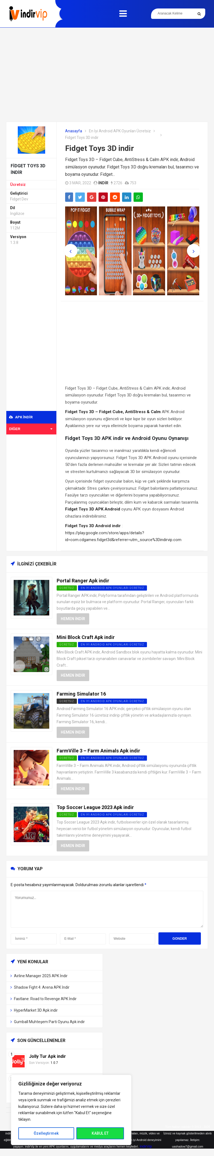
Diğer (30, 429)
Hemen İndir (73, 619)
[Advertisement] (107, 74)
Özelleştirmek (46, 1133)
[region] (71, 1110)
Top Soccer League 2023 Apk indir (95, 807)
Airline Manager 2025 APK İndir (41, 976)
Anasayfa (73, 131)
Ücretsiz (18, 184)
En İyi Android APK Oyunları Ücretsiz (120, 131)
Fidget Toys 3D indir (99, 148)
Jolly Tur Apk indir (47, 1056)
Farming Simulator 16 (81, 694)
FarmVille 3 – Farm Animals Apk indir (98, 751)
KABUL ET (100, 1133)
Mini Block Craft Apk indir (86, 637)
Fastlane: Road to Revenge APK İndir (45, 999)
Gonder (179, 939)
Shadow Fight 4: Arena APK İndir (42, 987)
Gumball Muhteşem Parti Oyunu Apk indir (49, 1022)
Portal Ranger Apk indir (83, 580)
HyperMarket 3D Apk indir (36, 1010)
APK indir (21, 417)
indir (103, 183)
